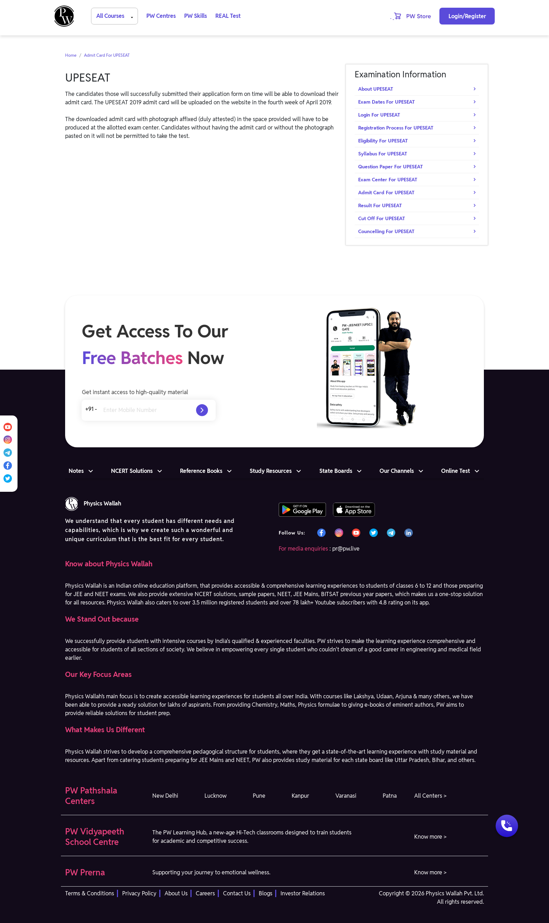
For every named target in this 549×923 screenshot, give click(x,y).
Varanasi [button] (345, 795)
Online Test (455, 471)
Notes (76, 471)
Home (71, 55)
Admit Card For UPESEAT (107, 55)
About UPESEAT (375, 89)
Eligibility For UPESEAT (383, 141)
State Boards (335, 471)
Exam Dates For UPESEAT (386, 102)
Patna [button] (390, 795)
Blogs (265, 893)
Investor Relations (302, 893)
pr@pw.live (346, 548)
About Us (176, 893)
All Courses (115, 16)
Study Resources (271, 471)
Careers (205, 893)
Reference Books (201, 471)
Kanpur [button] (300, 795)
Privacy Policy (139, 893)
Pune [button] (259, 795)
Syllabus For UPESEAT (382, 154)
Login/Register (467, 16)
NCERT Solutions (132, 471)
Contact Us (237, 893)
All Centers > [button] (430, 795)
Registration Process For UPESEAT (395, 128)
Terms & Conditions (89, 893)
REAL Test (228, 16)
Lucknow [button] (215, 795)
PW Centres (161, 16)
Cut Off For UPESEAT (381, 218)
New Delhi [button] (165, 795)
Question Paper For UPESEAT (390, 166)
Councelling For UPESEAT (386, 231)
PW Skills (195, 16)
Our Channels (397, 471)
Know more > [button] (430, 836)
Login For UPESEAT (379, 115)
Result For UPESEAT (380, 205)
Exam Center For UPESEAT (387, 179)
